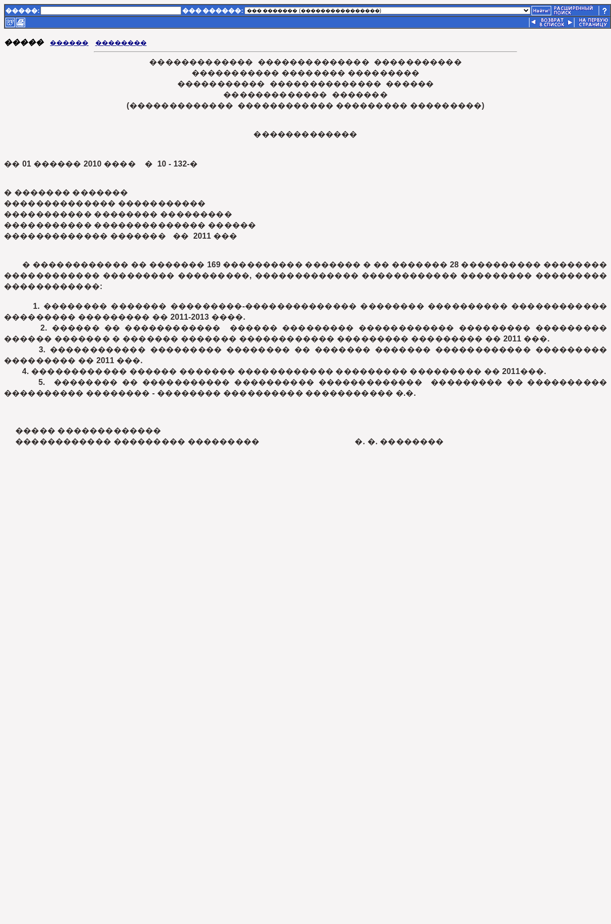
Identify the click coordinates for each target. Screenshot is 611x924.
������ (69, 42)
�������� (121, 42)
